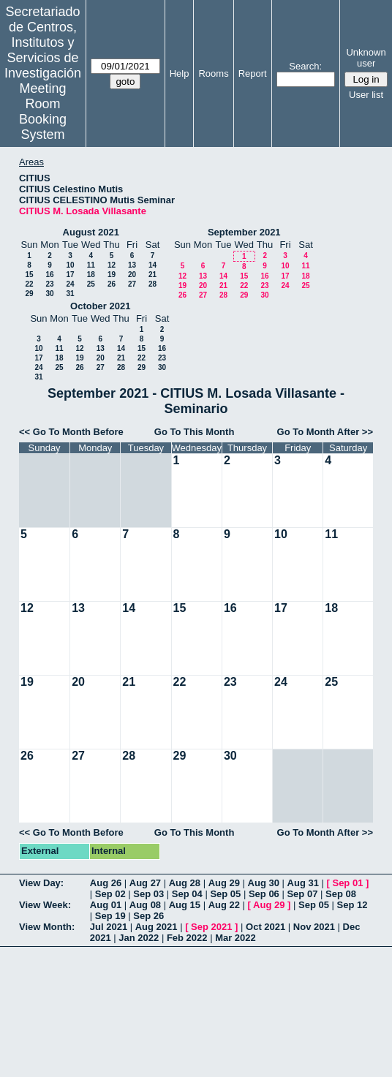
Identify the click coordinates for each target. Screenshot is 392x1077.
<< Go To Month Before (71, 431)
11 (91, 265)
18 (91, 275)
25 (91, 284)
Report (252, 73)
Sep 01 (347, 882)
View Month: (47, 926)
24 (70, 284)
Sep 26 (148, 915)
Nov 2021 (314, 926)
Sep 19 (110, 915)
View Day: (41, 882)
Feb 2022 (187, 937)
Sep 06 (264, 893)
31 (70, 294)
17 (70, 275)
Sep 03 (148, 893)
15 (29, 275)
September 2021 (244, 232)
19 (112, 275)
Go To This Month (194, 431)
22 (29, 284)
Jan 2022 (138, 937)
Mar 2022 (235, 937)
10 (70, 265)
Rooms (213, 73)
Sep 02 (110, 893)
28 (152, 284)
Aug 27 (145, 882)
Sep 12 (352, 904)
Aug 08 (145, 904)
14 (152, 265)
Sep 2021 (211, 926)
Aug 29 (224, 882)
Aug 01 (105, 904)
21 (152, 275)
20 (132, 275)
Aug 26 (105, 882)
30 (49, 294)
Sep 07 (302, 893)
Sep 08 (340, 893)
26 (112, 284)
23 (49, 284)
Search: (305, 66)
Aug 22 (224, 904)
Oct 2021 (265, 926)
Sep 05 (225, 893)
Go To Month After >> (325, 431)
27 (132, 284)
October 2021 (100, 306)
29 (29, 294)
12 (112, 265)
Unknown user (365, 58)
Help (179, 73)
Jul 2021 (108, 926)
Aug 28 (184, 882)
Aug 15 (184, 904)
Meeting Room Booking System (43, 111)
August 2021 (91, 232)
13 (132, 265)
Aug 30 (263, 882)
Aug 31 (303, 882)
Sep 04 (187, 893)
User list (366, 94)
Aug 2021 (156, 926)
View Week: (45, 904)
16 (49, 275)
